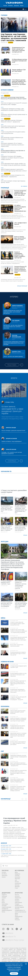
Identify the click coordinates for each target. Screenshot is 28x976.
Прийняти (14, 973)
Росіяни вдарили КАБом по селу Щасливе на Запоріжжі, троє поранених (13, 151)
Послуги (5, 5)
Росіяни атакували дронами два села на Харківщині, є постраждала (6, 604)
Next (26, 799)
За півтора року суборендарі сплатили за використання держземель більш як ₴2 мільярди (14, 343)
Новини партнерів (6, 907)
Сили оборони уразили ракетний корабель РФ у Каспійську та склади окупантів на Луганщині (19, 82)
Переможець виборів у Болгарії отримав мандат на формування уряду (18, 757)
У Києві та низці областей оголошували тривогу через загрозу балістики (13, 132)
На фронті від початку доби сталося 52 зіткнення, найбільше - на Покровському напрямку (18, 631)
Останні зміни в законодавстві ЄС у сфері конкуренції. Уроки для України (12, 410)
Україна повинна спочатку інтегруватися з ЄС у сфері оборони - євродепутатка (13, 175)
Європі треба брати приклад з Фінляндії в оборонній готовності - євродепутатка (11, 121)
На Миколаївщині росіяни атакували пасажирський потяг (19, 61)
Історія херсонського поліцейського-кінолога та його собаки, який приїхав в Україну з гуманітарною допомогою (13, 231)
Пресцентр (16, 5)
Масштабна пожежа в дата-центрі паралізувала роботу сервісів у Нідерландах (13, 126)
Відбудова (17, 874)
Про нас (17, 894)
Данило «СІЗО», (16, 351)
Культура (17, 885)
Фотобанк (10, 5)
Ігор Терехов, (16, 320)
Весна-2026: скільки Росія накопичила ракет (16, 645)
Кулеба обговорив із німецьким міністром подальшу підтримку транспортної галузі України (18, 719)
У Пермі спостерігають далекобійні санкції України (14, 491)
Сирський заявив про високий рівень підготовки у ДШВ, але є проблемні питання (21, 605)
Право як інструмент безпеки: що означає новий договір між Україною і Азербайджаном (12, 262)
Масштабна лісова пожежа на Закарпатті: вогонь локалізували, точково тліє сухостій (20, 584)
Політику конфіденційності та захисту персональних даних (14, 969)
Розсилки (17, 919)
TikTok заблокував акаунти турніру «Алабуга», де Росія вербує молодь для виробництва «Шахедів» (13, 164)
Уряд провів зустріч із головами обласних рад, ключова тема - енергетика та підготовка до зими (18, 735)
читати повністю (22, 838)
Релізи (3, 912)
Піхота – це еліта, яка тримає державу (13, 356)
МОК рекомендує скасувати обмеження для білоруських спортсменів (12, 138)
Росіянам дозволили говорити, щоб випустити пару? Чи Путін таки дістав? (20, 193)
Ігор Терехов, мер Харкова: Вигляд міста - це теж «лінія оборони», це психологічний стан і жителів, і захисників (14, 37)
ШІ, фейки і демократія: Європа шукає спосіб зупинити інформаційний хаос (20, 208)
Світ (2, 751)
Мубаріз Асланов (11, 438)
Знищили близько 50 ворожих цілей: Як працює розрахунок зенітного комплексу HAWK (20, 269)
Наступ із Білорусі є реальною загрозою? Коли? (13, 430)
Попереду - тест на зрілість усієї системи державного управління (11, 453)
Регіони (17, 881)
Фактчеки (17, 878)
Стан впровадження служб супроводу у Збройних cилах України (15, 820)
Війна (3, 618)
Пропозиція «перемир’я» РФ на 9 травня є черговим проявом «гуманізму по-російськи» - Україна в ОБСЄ (12, 145)
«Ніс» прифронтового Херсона (20, 223)
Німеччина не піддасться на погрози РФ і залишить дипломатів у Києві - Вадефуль (14, 103)
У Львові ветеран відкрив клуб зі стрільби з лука (6, 582)
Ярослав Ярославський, (16, 336)
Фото (3, 899)
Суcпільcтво (18, 883)
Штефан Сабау (9, 402)
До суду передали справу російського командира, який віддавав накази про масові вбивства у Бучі (21, 509)
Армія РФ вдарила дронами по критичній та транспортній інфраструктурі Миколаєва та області (14, 170)
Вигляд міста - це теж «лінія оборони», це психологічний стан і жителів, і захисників (13, 327)
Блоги (14, 378)
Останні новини (7, 90)
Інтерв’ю (14, 296)
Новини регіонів (7, 661)
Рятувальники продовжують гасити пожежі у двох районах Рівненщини (17, 691)
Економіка (5, 706)
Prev (22, 799)
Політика (17, 875)
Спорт (16, 888)
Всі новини (24, 186)
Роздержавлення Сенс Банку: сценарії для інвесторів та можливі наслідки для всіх (18, 50)
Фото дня (4, 541)
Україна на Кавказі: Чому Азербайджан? (11, 441)
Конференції (5, 908)
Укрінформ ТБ (6, 471)
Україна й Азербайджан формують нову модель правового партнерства (19, 255)
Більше (25, 535)
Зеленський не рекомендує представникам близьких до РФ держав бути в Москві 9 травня (13, 97)
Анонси (21, 5)
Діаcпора (17, 886)
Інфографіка (5, 904)
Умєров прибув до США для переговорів (19, 70)
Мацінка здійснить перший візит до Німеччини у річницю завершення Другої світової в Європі (18, 772)
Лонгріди (4, 905)
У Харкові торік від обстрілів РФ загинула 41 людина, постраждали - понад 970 (18, 698)
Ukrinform (7, 933)
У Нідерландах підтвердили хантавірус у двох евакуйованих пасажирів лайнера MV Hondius (12, 109)
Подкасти (4, 894)
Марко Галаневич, (17, 305)
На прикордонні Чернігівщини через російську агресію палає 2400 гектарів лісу (7, 508)
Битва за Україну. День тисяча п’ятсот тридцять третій (20, 238)
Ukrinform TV (9, 936)
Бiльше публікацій (22, 286)
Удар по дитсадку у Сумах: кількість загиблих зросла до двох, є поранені (6, 528)
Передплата (18, 897)
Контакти (17, 896)
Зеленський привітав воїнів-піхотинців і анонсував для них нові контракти (21, 528)
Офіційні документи (7, 910)
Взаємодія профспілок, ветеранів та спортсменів (11, 847)
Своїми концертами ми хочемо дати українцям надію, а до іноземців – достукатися (13, 312)
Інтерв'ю (4, 897)
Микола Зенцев (11, 427)
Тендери (17, 904)
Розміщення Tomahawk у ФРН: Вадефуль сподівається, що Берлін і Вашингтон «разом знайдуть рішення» (12, 158)
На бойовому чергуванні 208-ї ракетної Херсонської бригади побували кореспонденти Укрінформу (13, 280)
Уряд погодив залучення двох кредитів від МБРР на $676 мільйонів (17, 712)
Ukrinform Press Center (13, 940)
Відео (3, 901)
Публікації (5, 188)
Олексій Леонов (11, 449)
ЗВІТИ (16, 915)
